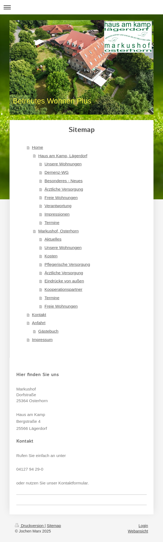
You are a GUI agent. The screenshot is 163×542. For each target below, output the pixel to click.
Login (143, 526)
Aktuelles (53, 239)
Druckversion (30, 526)
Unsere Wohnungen (63, 164)
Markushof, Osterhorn (58, 231)
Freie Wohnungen (61, 197)
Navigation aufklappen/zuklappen (81, 7)
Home (37, 147)
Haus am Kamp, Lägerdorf (62, 155)
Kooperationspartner (63, 289)
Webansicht (138, 531)
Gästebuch (48, 331)
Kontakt (39, 314)
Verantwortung (58, 205)
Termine (52, 222)
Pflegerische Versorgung (67, 264)
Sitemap (54, 526)
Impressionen (57, 214)
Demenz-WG (57, 172)
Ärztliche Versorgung (64, 189)
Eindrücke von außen (64, 281)
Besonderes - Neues (64, 180)
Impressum (42, 339)
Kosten (51, 256)
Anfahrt (39, 322)
